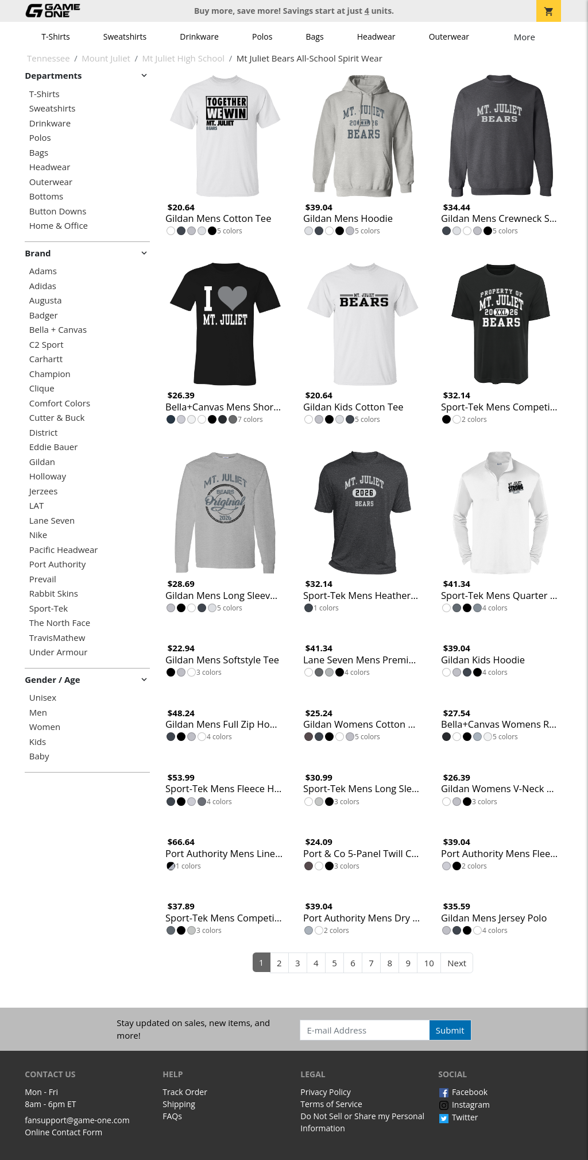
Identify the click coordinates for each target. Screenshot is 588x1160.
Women (44, 727)
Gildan (42, 462)
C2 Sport (46, 344)
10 (429, 963)
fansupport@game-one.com (77, 1120)
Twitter (458, 1117)
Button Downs (58, 211)
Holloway (47, 476)
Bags (315, 36)
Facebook (463, 1091)
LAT (36, 505)
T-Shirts (55, 36)
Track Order (185, 1091)
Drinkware (199, 36)
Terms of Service (331, 1103)
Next (456, 963)
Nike (38, 535)
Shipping (179, 1103)
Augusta (45, 300)
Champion (50, 374)
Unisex (42, 697)
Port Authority (57, 564)
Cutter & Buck (57, 417)
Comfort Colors (59, 403)
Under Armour (58, 652)
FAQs (172, 1116)
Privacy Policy (325, 1091)
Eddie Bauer (53, 447)
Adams (43, 271)
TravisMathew (57, 638)
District (43, 432)
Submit (450, 1030)
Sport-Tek (48, 608)
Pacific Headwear (63, 550)
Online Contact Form (63, 1132)
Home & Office (58, 226)
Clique (42, 388)
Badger (43, 315)
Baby (39, 756)
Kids (37, 742)
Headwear (376, 36)
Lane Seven (52, 520)
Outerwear (449, 36)
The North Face (59, 623)
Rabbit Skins (53, 593)
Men (38, 712)
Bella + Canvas (58, 330)
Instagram (464, 1104)
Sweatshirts (124, 36)
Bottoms (46, 196)
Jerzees (43, 491)
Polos (262, 36)
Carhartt (46, 359)
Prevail (42, 579)
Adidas (42, 286)
